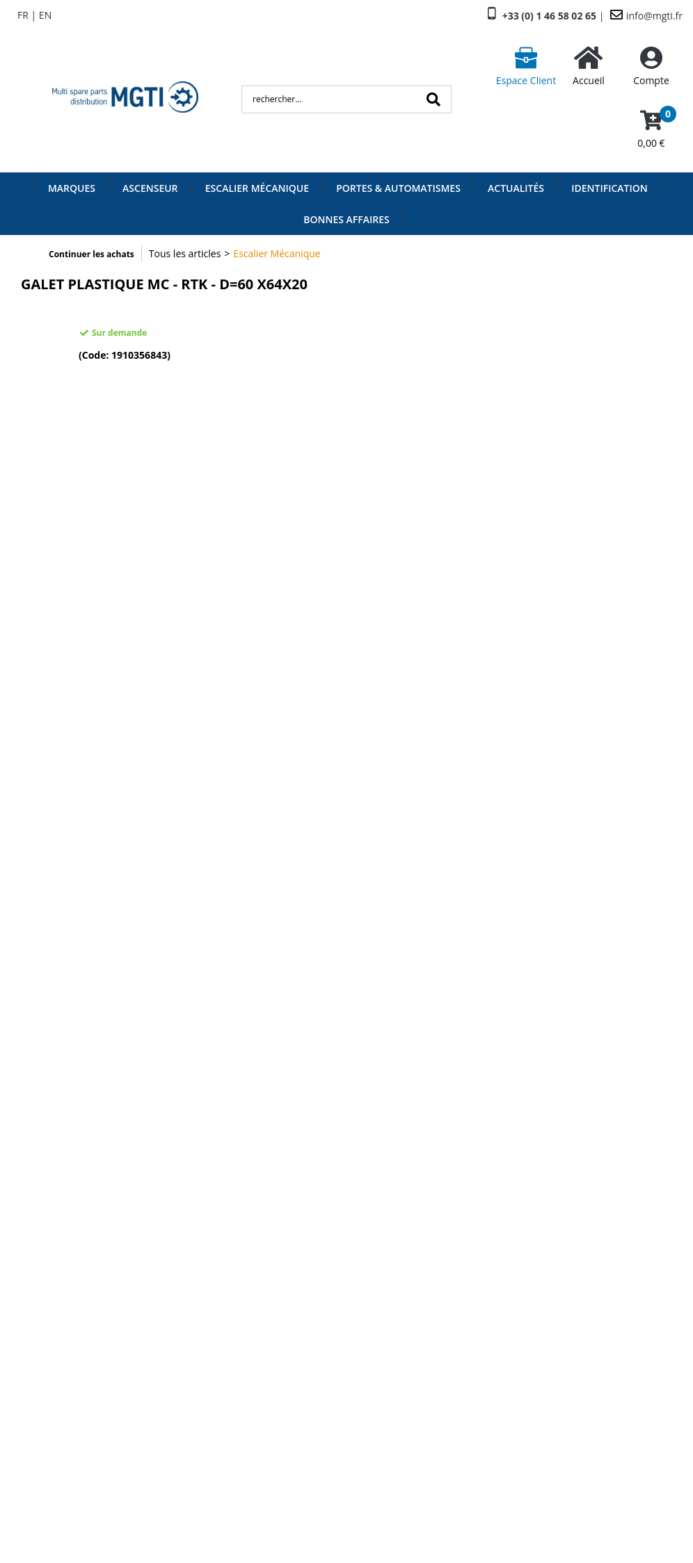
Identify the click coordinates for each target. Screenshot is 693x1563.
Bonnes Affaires (346, 219)
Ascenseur (149, 188)
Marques (71, 188)
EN (45, 15)
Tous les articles (185, 253)
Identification (609, 188)
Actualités (516, 188)
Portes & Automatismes (398, 188)
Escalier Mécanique (257, 188)
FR (23, 15)
